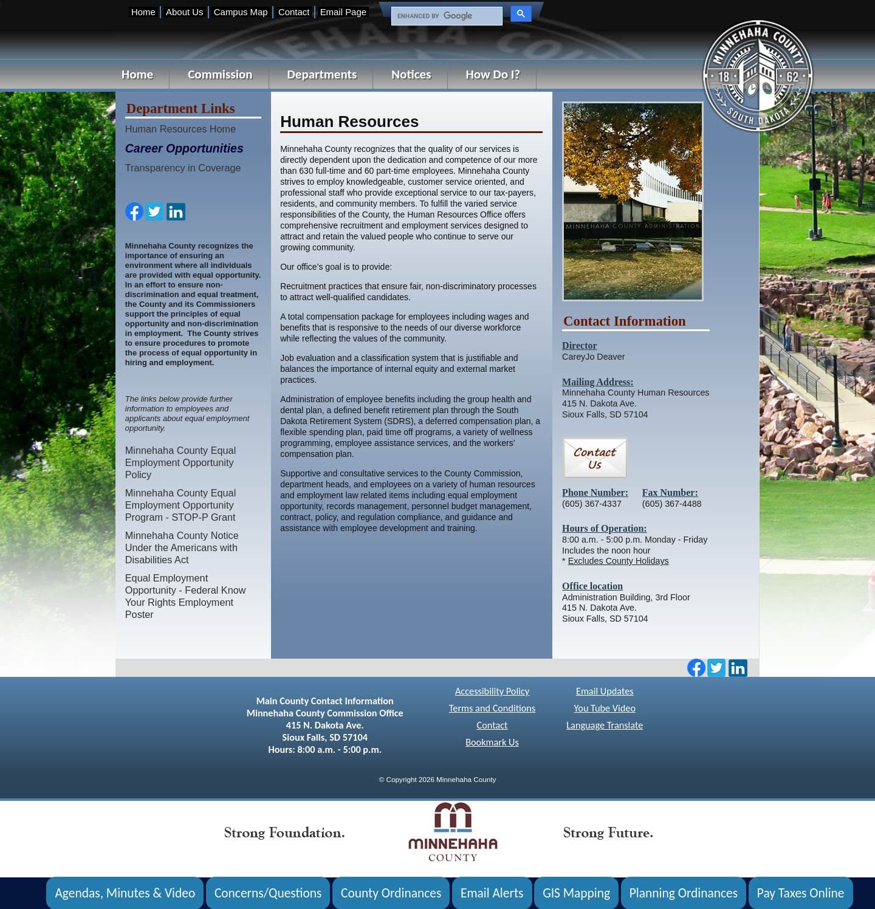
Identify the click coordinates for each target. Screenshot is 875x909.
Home (143, 12)
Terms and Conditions (492, 708)
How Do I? (493, 74)
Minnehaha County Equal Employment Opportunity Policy (180, 462)
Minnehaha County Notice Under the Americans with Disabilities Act (182, 547)
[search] (445, 16)
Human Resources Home (180, 128)
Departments (322, 74)
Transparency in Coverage (183, 167)
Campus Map (241, 12)
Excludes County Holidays (618, 561)
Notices (411, 74)
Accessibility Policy (492, 691)
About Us (184, 12)
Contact (293, 12)
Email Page (343, 12)
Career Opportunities (184, 148)
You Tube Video (605, 708)
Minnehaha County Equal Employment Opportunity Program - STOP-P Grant (180, 505)
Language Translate (604, 725)
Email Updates (605, 691)
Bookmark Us (492, 742)
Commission (220, 74)
